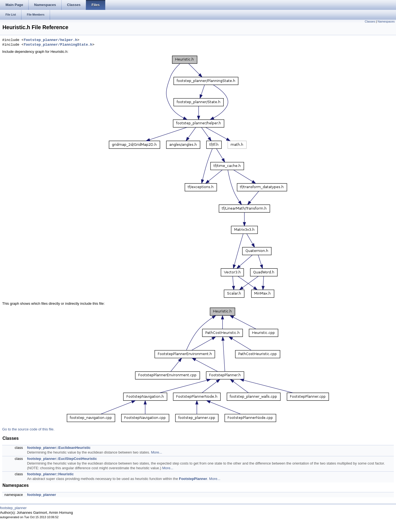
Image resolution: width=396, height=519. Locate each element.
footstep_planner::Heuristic (50, 474)
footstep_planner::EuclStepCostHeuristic (62, 459)
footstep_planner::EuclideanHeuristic (58, 448)
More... (156, 452)
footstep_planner (41, 495)
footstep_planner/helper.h (50, 40)
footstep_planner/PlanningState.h (58, 44)
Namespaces (386, 21)
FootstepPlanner (193, 479)
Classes (370, 21)
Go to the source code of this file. (28, 429)
